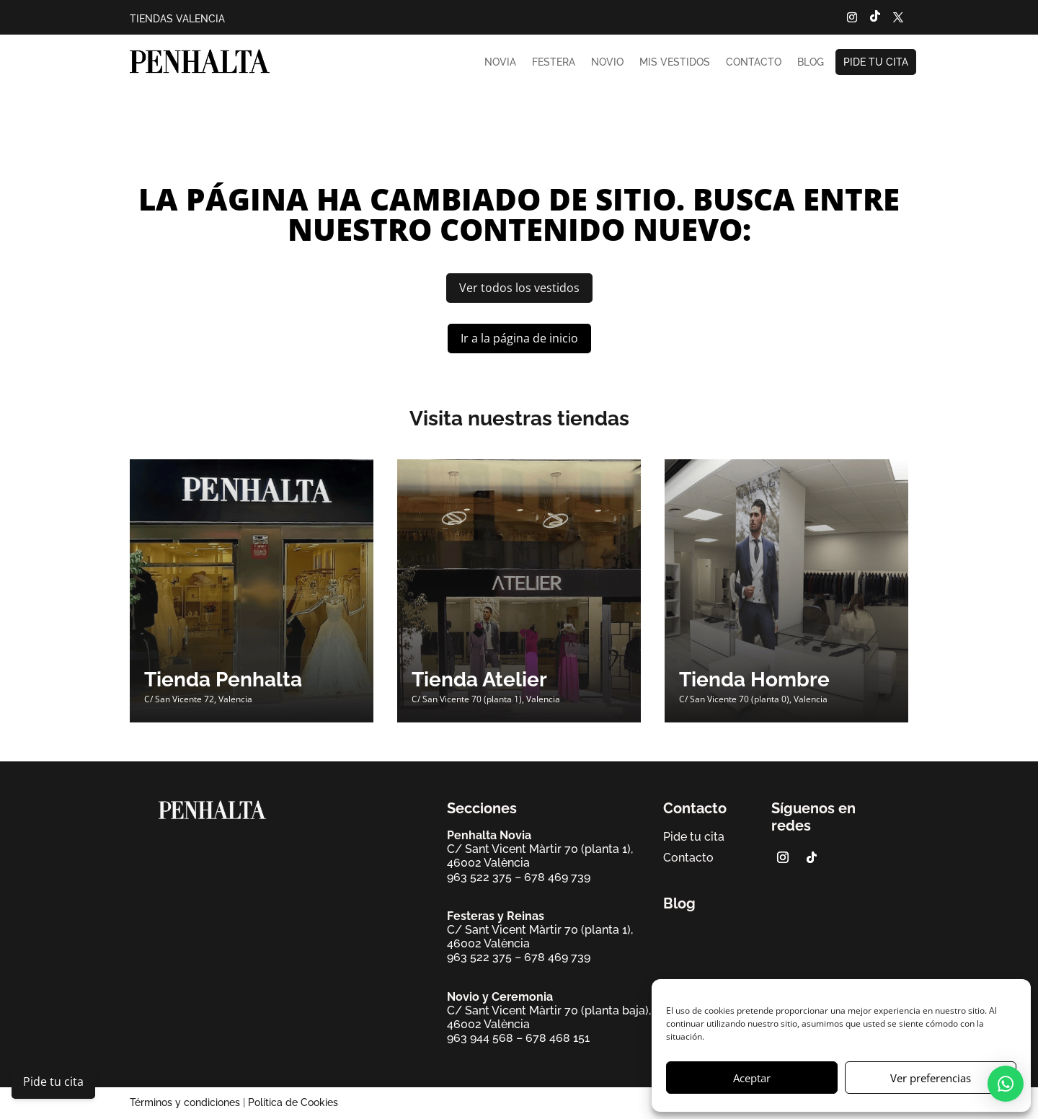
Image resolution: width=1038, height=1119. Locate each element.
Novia (500, 62)
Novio (607, 62)
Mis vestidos (674, 62)
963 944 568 (480, 1038)
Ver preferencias (930, 1078)
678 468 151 (557, 1038)
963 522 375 (479, 877)
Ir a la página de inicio (519, 338)
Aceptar (752, 1078)
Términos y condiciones (185, 1102)
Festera (553, 62)
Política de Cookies (293, 1102)
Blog (810, 62)
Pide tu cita (875, 62)
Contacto (753, 62)
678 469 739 (557, 877)
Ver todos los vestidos (519, 288)
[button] (1006, 1084)
